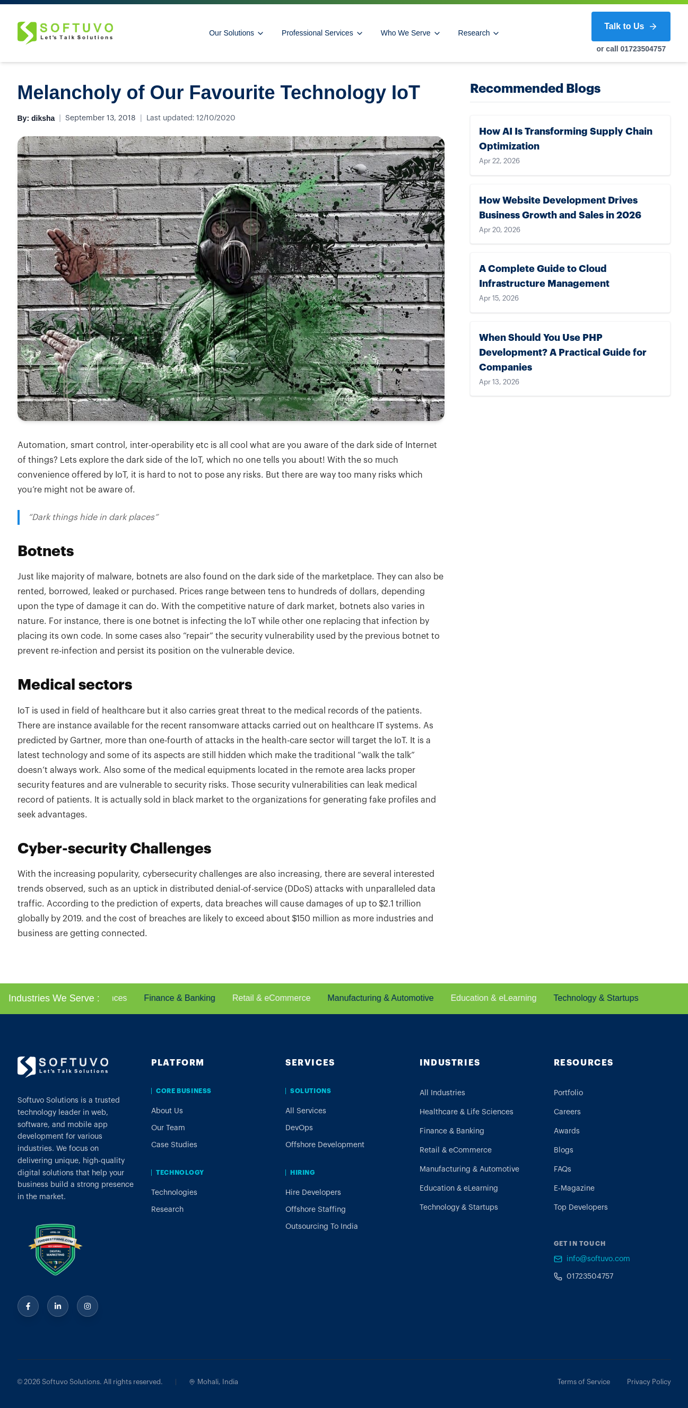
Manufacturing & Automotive (383, 997)
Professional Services (323, 33)
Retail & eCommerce (275, 997)
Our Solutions (237, 33)
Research (479, 33)
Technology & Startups (598, 997)
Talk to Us (631, 26)
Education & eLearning (497, 997)
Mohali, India (213, 1381)
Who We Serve (411, 33)
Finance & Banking (182, 997)
